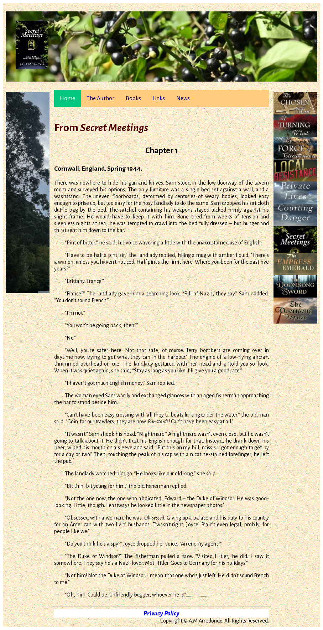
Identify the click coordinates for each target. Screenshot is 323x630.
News (183, 98)
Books (133, 98)
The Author (100, 98)
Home (67, 98)
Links (158, 98)
